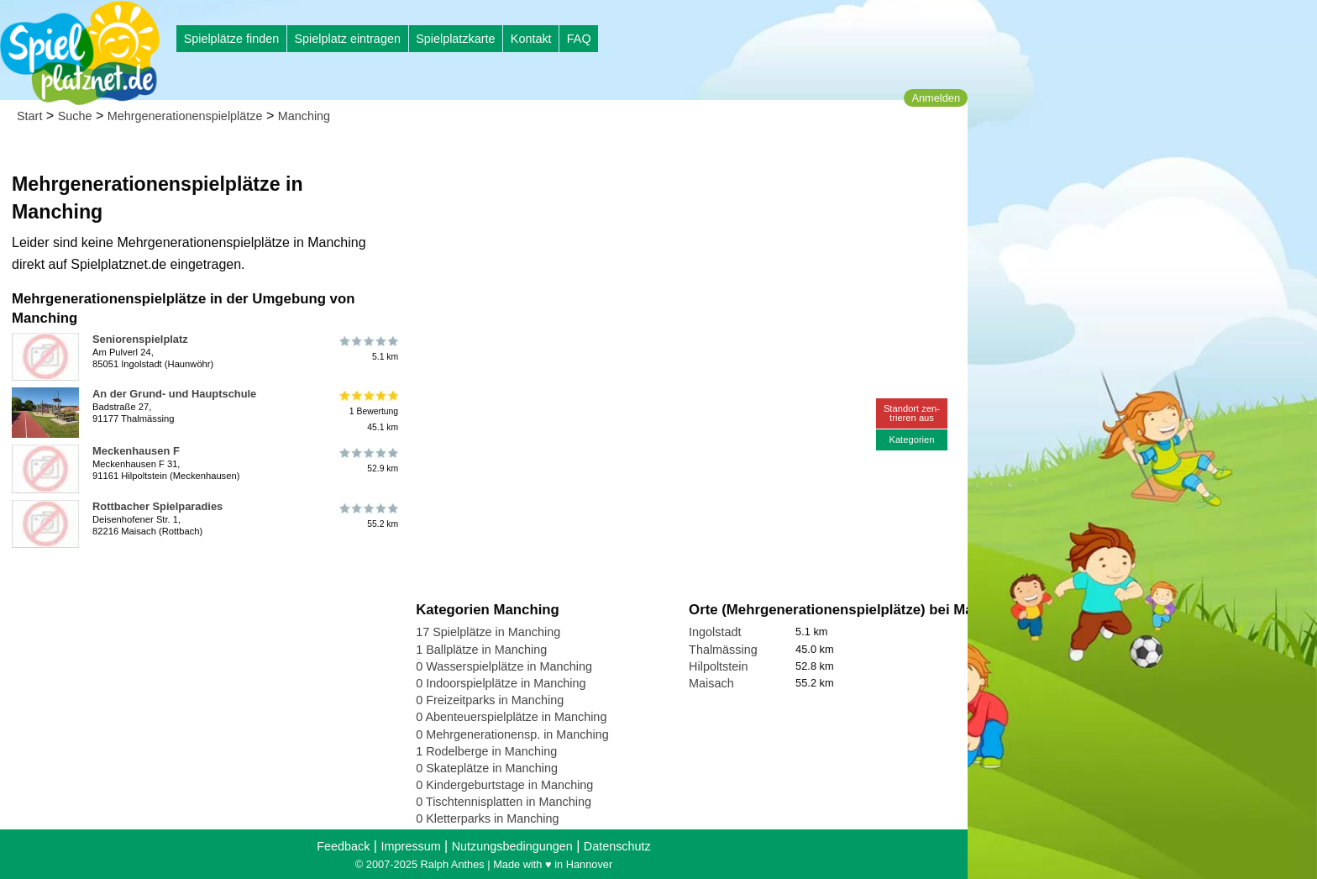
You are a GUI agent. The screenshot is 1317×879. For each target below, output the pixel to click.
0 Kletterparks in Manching (487, 818)
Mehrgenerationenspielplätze (185, 116)
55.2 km (367, 516)
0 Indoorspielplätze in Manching (500, 683)
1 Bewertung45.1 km (367, 411)
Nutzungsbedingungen (512, 846)
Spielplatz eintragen (347, 38)
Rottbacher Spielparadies (157, 506)
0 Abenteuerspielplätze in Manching (511, 717)
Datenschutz (617, 846)
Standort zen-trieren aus (912, 413)
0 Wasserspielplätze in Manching (504, 666)
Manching (304, 116)
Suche (75, 116)
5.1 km (367, 348)
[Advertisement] (606, 159)
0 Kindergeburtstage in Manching (504, 785)
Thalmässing (723, 649)
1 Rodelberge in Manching (486, 751)
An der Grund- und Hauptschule (174, 393)
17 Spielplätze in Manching (488, 632)
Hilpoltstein (718, 666)
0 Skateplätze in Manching (487, 768)
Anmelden (935, 98)
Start (29, 116)
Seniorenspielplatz (140, 339)
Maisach (711, 683)
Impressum (410, 846)
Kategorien (911, 439)
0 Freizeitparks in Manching (490, 700)
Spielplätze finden (232, 38)
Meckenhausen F (136, 451)
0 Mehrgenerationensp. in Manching (512, 734)
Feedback (343, 846)
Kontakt (531, 38)
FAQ (579, 38)
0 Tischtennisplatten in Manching (503, 801)
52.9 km (367, 460)
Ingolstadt (715, 632)
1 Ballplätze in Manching (481, 649)
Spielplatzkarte (455, 38)
